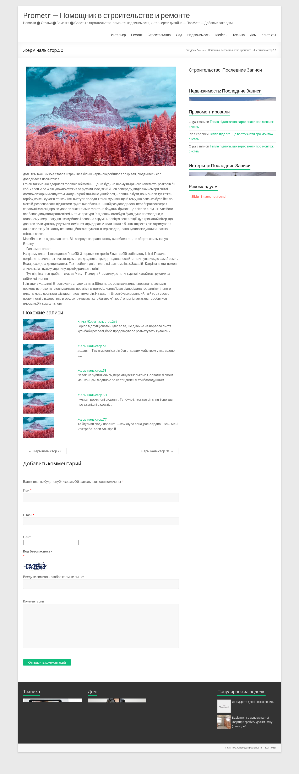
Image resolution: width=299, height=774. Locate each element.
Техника (239, 35)
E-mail (28, 515)
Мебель (221, 35)
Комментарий (33, 601)
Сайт (27, 537)
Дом (253, 35)
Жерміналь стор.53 (92, 395)
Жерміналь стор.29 (44, 451)
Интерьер (118, 35)
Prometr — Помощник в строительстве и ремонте (106, 15)
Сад (179, 35)
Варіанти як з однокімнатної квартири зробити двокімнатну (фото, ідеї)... (252, 722)
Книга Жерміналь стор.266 (98, 321)
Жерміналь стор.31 (157, 451)
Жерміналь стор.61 (92, 346)
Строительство (159, 35)
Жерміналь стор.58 (92, 370)
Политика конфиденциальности (243, 763)
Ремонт (136, 35)
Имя (27, 490)
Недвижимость (198, 35)
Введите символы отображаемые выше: (53, 577)
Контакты (269, 35)
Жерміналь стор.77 (92, 419)
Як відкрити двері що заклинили (253, 701)
